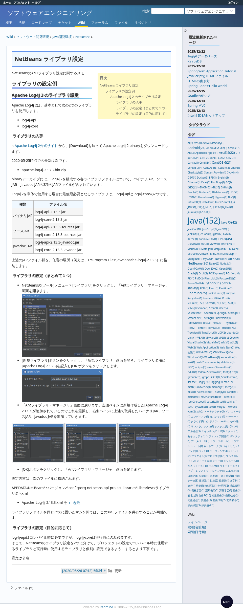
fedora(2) (203, 372)
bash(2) (200, 362)
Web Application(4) (207, 347)
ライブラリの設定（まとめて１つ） (142, 108)
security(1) (213, 401)
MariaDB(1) (194, 249)
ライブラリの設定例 (120, 91)
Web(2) (192, 347)
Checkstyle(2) (195, 172)
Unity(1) (192, 337)
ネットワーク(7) (213, 446)
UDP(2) (221, 332)
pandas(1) (232, 392)
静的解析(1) (208, 505)
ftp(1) (235, 372)
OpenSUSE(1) (226, 268)
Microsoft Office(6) (198, 253)
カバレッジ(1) (217, 416)
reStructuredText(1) (212, 397)
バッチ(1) (203, 451)
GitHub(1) (226, 187)
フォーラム (99, 22)
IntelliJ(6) (229, 202)
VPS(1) (222, 337)
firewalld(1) (215, 372)
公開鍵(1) (204, 475)
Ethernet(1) (194, 182)
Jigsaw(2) (217, 234)
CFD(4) (195, 158)
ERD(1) (213, 177)
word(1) (232, 406)
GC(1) (229, 182)
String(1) (209, 318)
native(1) (202, 392)
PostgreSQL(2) (227, 278)
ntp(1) (210, 392)
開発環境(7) (219, 500)
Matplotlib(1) (221, 249)
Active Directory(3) (213, 143)
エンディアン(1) (200, 416)
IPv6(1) (232, 197)
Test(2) (206, 322)
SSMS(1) (192, 308)
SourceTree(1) (196, 313)
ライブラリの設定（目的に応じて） (142, 113)
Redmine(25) (197, 293)
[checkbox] (227, 602)
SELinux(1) (194, 303)
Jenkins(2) (193, 234)
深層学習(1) (225, 490)
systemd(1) (201, 406)
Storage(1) (234, 313)
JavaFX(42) (229, 222)
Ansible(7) (233, 148)
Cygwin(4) (232, 172)
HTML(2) (192, 197)
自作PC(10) (204, 495)
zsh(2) (199, 411)
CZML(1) (231, 158)
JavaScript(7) (209, 229)
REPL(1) (204, 288)
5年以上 (99, 570)
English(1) (223, 177)
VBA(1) (201, 337)
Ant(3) (191, 153)
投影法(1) (224, 480)
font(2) (227, 372)
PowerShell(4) (196, 283)
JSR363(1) (218, 207)
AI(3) (190, 143)
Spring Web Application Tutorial (212, 71)
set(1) (222, 401)
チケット (65, 22)
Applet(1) (213, 153)
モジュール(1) (231, 461)
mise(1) (192, 392)
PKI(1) (191, 278)
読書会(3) (206, 500)
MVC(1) (205, 244)
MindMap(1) (229, 253)
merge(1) (230, 387)
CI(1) (202, 158)
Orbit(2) (203, 273)
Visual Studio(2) (197, 342)
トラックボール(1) (220, 441)
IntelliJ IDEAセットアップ (206, 115)
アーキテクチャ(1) (214, 411)
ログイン (232, 2)
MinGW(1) (216, 253)
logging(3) (217, 382)
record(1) (229, 397)
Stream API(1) (195, 318)
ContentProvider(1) (215, 172)
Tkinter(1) (201, 328)
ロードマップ (41, 22)
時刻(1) (200, 485)
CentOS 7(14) (195, 167)
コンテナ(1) (211, 421)
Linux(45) (225, 238)
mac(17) (228, 382)
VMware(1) (212, 337)
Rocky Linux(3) (216, 293)
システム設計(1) (223, 426)
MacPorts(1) (228, 244)
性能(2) (214, 480)
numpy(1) (220, 392)
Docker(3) (202, 177)
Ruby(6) (230, 293)
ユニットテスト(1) (198, 466)
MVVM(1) (215, 244)
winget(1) (222, 406)
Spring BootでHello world (207, 85)
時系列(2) (223, 485)
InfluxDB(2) (194, 202)
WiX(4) (199, 352)
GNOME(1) (206, 187)
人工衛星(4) (232, 470)
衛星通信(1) (194, 500)
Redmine (106, 607)
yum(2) (192, 411)
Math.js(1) (207, 249)
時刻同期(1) (211, 485)
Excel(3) (205, 182)
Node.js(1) (226, 263)
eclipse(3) (200, 367)
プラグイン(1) (199, 456)
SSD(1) (231, 303)
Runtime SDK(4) (212, 298)
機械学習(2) (198, 490)
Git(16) (216, 187)
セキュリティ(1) (196, 436)
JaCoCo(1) (193, 212)
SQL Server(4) (208, 303)
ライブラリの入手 (129, 102)
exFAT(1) (192, 372)
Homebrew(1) (206, 197)
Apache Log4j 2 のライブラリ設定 (136, 96)
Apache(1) (201, 153)
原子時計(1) (227, 475)
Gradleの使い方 (199, 95)
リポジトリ (142, 22)
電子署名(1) (232, 500)
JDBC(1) (192, 207)
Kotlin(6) (204, 239)
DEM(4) (192, 177)
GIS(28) (193, 187)
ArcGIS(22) (227, 152)
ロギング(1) (218, 470)
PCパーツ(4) (232, 273)
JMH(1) (208, 207)
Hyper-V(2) (221, 197)
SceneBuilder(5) (218, 308)
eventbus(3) (225, 367)
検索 (145, 11)
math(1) (192, 387)
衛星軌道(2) (231, 495)
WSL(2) (234, 342)
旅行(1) (191, 485)
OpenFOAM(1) (196, 268)
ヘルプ (36, 2)
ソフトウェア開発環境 (32, 36)
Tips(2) (191, 328)
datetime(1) (228, 362)
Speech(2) (210, 313)
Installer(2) (208, 202)
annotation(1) (228, 357)
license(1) (193, 382)
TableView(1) (195, 322)
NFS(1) (228, 258)
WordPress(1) (212, 357)
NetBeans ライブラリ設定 (119, 85)
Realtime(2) (226, 288)
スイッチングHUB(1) (213, 431)
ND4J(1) (219, 258)
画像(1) (236, 490)
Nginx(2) (214, 263)
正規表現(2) (211, 490)
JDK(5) (200, 207)
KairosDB (195, 61)
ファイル (121, 22)
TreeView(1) (194, 332)
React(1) (213, 288)
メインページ (197, 522)
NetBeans (82, 36)
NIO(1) (236, 258)
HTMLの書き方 (199, 81)
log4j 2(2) (204, 382)
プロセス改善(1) (216, 456)
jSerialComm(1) (229, 377)
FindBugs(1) (218, 182)
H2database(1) (220, 192)
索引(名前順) (197, 527)
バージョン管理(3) (220, 451)
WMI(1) (225, 342)
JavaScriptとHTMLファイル (208, 76)
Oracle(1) (193, 273)
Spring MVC (197, 105)
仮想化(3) (193, 475)
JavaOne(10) (195, 229)
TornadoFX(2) (228, 328)
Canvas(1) (193, 162)
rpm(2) (191, 401)
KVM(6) (227, 234)
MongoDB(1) (195, 258)
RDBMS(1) (193, 288)
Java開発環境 (62, 36)
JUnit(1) (229, 207)
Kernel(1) (193, 239)
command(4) (212, 362)
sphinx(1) (232, 401)
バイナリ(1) (229, 446)
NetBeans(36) (198, 263)
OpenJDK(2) (211, 268)
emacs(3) (212, 367)
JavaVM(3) (223, 229)
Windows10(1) (196, 357)
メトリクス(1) (204, 461)
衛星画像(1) (218, 495)
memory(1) (218, 387)
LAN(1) (213, 239)
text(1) (212, 406)
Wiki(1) (208, 352)
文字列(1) (235, 480)
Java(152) (204, 220)
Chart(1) (235, 167)
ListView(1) (194, 244)
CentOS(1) (205, 162)
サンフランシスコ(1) (202, 426)
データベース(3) (200, 441)
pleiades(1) (194, 397)
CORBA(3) (211, 158)
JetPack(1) (205, 234)
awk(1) (191, 362)
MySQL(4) (208, 258)
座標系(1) (204, 480)
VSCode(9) (232, 337)
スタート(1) (232, 431)
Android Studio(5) (216, 148)
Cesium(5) (224, 167)
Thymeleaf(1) (231, 322)
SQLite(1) (222, 303)
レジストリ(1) (203, 470)
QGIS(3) (226, 283)
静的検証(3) (194, 505)
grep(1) (206, 377)
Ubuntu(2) (232, 332)
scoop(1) (201, 401)
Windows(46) (223, 352)
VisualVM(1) (213, 342)
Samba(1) (202, 308)
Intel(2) (219, 202)
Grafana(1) (205, 192)
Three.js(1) (217, 322)
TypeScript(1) (209, 332)
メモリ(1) (217, 461)
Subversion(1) (222, 318)
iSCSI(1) (215, 377)
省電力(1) (193, 495)
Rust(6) (226, 298)
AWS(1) (198, 143)
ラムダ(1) (214, 466)
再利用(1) (215, 475)
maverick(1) (204, 387)
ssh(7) (191, 406)
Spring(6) (222, 313)
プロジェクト (21, 2)
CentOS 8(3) (210, 167)
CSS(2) (221, 158)
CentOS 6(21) (221, 162)
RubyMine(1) (195, 298)
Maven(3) (234, 249)
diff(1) (191, 367)
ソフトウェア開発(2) (217, 436)
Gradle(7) (193, 192)
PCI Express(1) (217, 273)
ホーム (7, 2)
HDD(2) (234, 192)
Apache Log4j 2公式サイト (36, 145)
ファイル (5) (21, 587)
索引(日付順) (197, 532)
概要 (9, 22)
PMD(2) (199, 278)
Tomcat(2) (213, 328)
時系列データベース (202, 56)
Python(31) (213, 283)
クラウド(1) (197, 421)
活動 (21, 22)
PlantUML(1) (211, 278)
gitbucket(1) (194, 377)
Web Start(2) (227, 347)
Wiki (81, 22)
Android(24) (197, 147)
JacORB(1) (204, 212)
